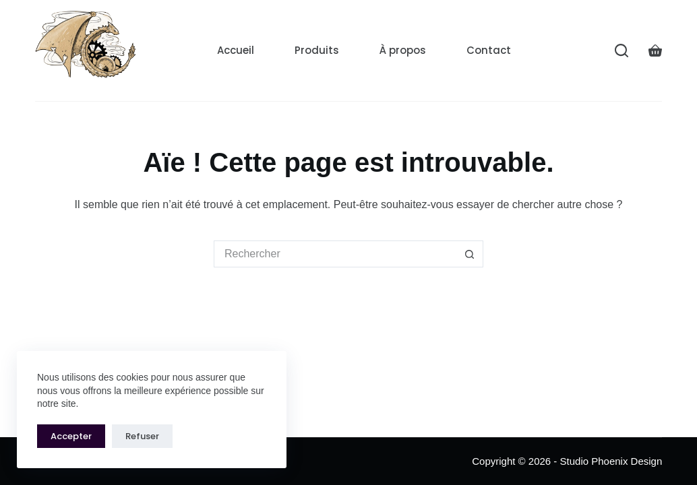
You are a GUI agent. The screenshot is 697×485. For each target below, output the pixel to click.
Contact (488, 50)
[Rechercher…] (335, 253)
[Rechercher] (621, 50)
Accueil (235, 50)
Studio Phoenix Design (611, 461)
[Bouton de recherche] (469, 253)
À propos (403, 50)
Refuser (142, 436)
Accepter (71, 436)
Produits (317, 50)
